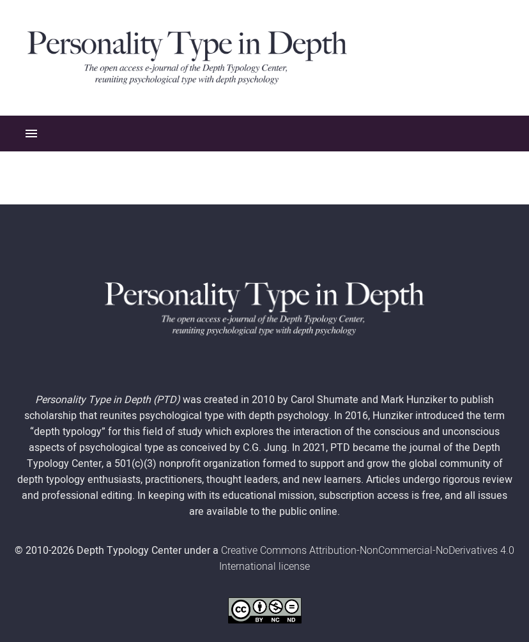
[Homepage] (187, 56)
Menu (31, 133)
